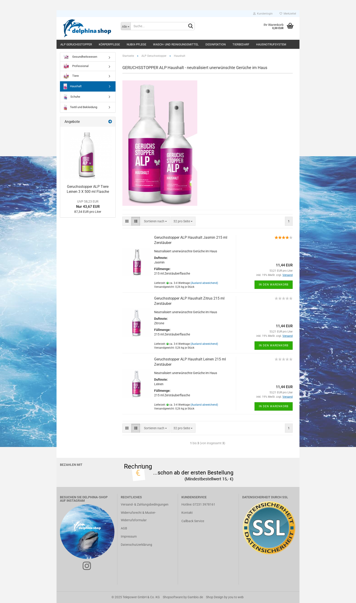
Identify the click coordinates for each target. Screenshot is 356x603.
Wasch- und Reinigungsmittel (176, 44)
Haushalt (73, 86)
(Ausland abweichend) (204, 283)
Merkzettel (287, 13)
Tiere (71, 76)
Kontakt (187, 512)
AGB (124, 528)
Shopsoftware (173, 597)
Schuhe (72, 97)
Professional (76, 66)
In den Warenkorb (273, 284)
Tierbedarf (240, 44)
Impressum (129, 536)
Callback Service (192, 521)
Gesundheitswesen (80, 57)
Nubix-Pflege (136, 44)
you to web (236, 597)
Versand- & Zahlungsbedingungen (144, 504)
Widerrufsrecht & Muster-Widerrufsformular (138, 516)
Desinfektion (215, 44)
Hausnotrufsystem (271, 44)
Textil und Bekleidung (80, 107)
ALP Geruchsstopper (76, 44)
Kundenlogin (263, 13)
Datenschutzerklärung (136, 544)
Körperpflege (109, 44)
